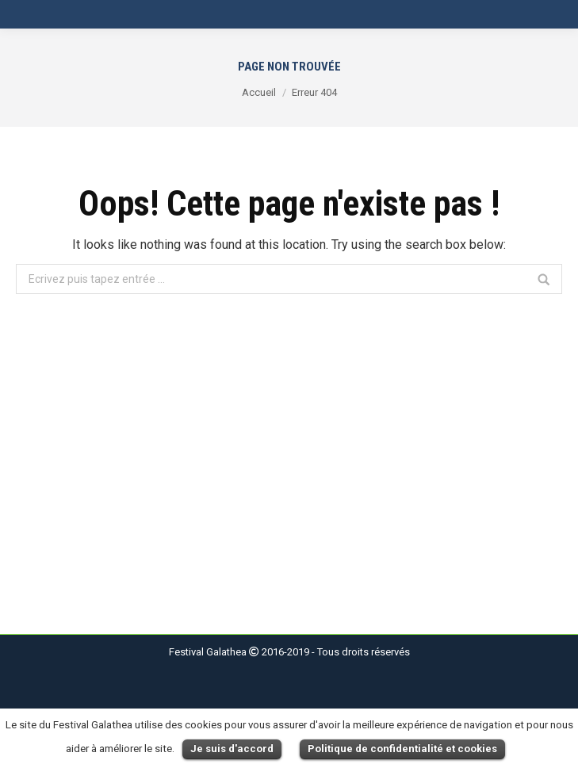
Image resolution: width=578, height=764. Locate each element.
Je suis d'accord (232, 748)
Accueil (259, 92)
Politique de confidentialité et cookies (402, 748)
